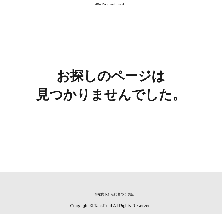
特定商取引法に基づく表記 (114, 194)
